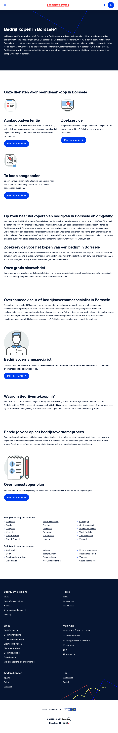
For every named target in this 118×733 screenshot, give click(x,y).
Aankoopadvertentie (22, 120)
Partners (8, 605)
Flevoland (47, 532)
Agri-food (10, 550)
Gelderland (47, 528)
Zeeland (83, 539)
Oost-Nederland (86, 525)
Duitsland (8, 686)
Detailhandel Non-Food (16, 557)
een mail (76, 635)
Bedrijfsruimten (49, 553)
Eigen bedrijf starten (13, 644)
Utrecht (9, 532)
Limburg (46, 539)
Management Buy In (13, 648)
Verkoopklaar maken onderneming (19, 662)
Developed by (59, 723)
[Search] (111, 5)
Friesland (10, 525)
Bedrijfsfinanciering (12, 635)
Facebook (70, 654)
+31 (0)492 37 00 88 (80, 630)
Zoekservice (72, 120)
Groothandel (11, 560)
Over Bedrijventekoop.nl (15, 610)
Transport (83, 557)
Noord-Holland (12, 535)
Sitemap (7, 614)
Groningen (84, 521)
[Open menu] (5, 5)
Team (6, 596)
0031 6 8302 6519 (81, 640)
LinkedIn (70, 645)
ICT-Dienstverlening (52, 560)
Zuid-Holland (48, 535)
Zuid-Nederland (86, 535)
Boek (65, 596)
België (6, 682)
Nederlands (68, 677)
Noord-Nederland (50, 521)
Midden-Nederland (87, 528)
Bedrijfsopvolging (12, 653)
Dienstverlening (49, 557)
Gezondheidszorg (87, 560)
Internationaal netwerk (14, 601)
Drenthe (46, 525)
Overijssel (10, 528)
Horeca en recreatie (88, 550)
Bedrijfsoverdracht (12, 630)
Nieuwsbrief (68, 605)
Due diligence (10, 657)
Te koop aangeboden (22, 175)
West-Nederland (86, 532)
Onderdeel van (59, 719)
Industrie (46, 550)
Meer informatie (15, 143)
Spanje (7, 677)
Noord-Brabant (13, 539)
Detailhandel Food (87, 553)
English (66, 682)
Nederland (10, 521)
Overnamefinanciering (14, 639)
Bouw (8, 553)
